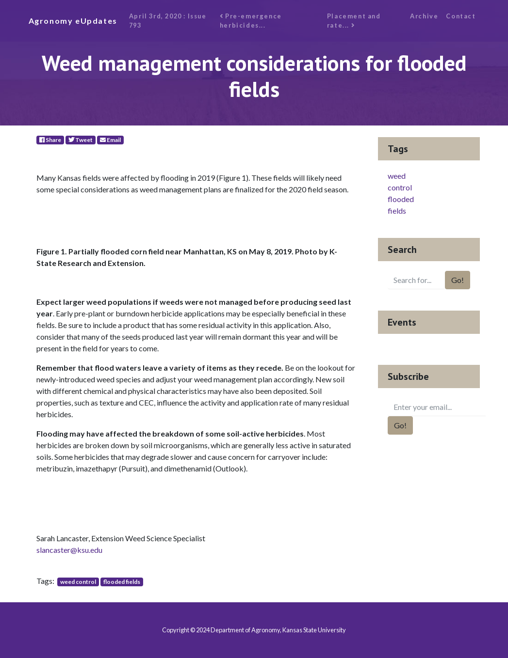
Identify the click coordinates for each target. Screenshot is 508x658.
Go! (457, 279)
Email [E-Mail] (110, 139)
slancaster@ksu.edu (69, 549)
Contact (460, 16)
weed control (78, 581)
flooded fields (121, 581)
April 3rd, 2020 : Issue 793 (168, 20)
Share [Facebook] (50, 139)
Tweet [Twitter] (80, 139)
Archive (424, 16)
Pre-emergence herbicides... (251, 20)
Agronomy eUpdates (73, 20)
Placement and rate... (354, 20)
